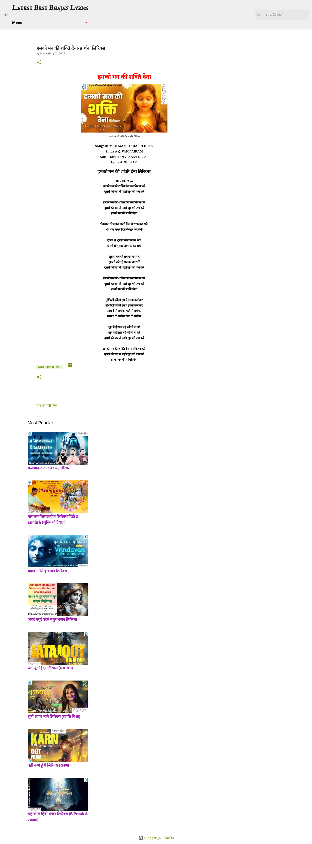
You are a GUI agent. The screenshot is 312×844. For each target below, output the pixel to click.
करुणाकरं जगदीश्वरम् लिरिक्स (49, 468)
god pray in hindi (49, 366)
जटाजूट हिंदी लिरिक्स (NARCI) (50, 668)
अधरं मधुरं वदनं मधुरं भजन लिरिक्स (52, 619)
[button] (39, 63)
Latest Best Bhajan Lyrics (50, 7)
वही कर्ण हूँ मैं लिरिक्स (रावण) (48, 765)
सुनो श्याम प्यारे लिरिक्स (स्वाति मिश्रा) (54, 716)
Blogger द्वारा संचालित (156, 838)
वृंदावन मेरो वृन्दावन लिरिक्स (47, 571)
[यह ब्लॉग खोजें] (286, 15)
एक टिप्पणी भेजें (46, 405)
